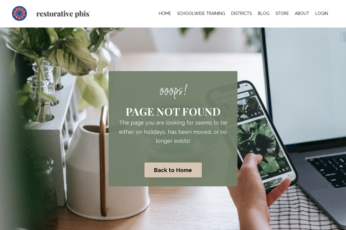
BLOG (263, 13)
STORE (282, 13)
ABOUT (302, 13)
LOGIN (321, 13)
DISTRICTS (241, 13)
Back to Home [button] (173, 170)
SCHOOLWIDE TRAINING (201, 13)
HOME (165, 13)
